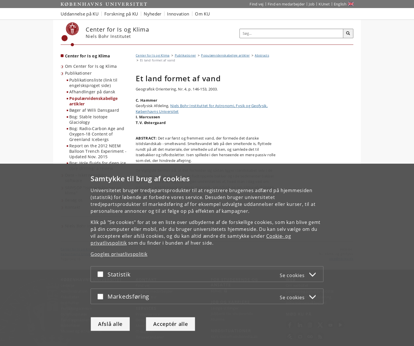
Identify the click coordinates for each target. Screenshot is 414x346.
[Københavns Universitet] (70, 34)
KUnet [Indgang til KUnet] (324, 4)
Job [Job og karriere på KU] (312, 4)
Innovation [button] (178, 14)
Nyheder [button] (152, 14)
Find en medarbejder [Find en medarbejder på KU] (286, 4)
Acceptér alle (170, 323)
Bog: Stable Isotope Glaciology (88, 119)
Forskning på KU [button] (121, 14)
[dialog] (207, 255)
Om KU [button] (202, 14)
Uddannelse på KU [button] (80, 14)
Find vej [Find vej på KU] (256, 4)
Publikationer (78, 73)
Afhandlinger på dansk (92, 91)
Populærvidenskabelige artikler (93, 101)
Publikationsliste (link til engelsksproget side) (93, 82)
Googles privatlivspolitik (119, 254)
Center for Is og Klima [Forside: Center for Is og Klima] (87, 56)
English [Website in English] (340, 4)
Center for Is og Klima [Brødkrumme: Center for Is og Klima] (153, 55)
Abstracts (262, 55)
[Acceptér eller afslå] (101, 274)
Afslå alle (110, 323)
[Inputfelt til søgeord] (291, 33)
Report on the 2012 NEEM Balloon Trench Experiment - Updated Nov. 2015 (97, 151)
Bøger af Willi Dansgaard (94, 110)
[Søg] (348, 33)
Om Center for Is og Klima (91, 66)
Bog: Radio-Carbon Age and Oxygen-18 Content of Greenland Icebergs (96, 134)
